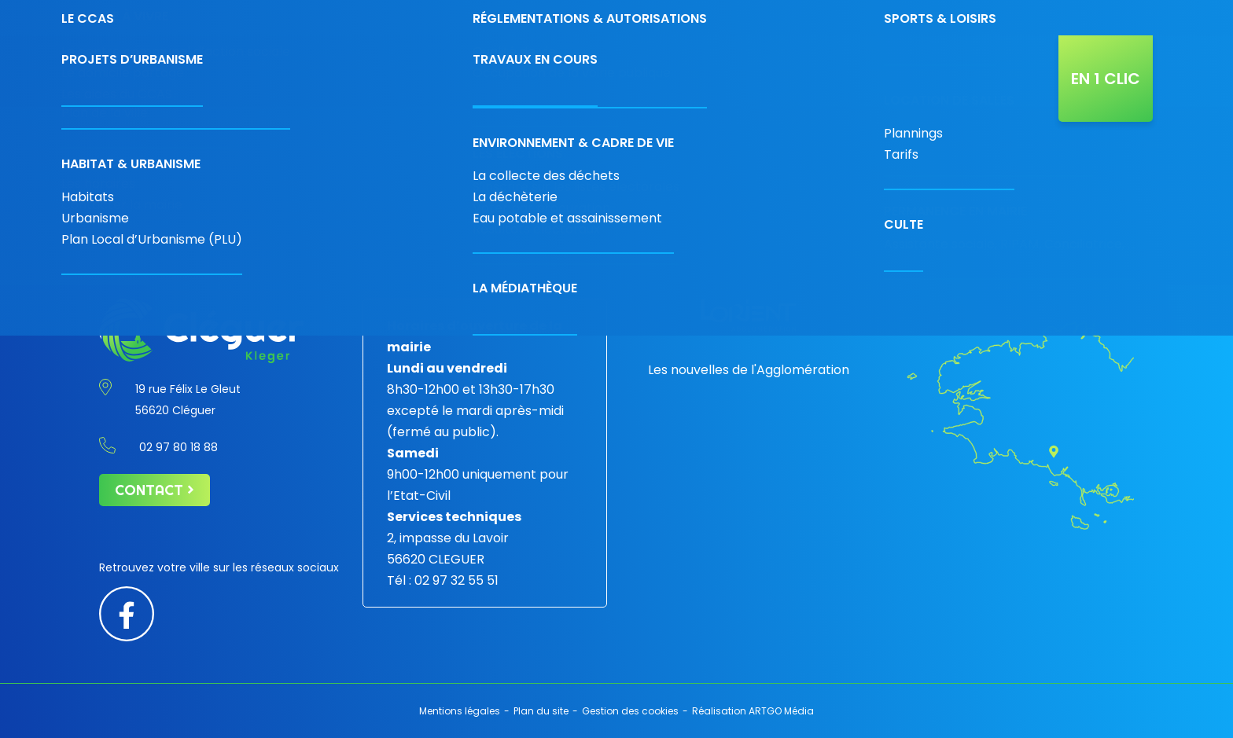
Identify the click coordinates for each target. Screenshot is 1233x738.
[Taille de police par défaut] (1110, 13)
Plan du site (541, 711)
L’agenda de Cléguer (887, 71)
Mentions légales (459, 711)
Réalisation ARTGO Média (753, 711)
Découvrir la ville (585, 71)
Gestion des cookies (630, 711)
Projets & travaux (775, 71)
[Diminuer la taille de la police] (1092, 13)
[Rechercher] (1026, 17)
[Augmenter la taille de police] (1131, 13)
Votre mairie (381, 71)
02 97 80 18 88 (835, 17)
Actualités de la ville (996, 71)
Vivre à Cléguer (679, 71)
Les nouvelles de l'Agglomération (748, 370)
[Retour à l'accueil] (192, 71)
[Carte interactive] (983, 17)
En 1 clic (1105, 79)
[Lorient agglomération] (749, 315)
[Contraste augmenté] (1074, 13)
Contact (925, 17)
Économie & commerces (478, 71)
